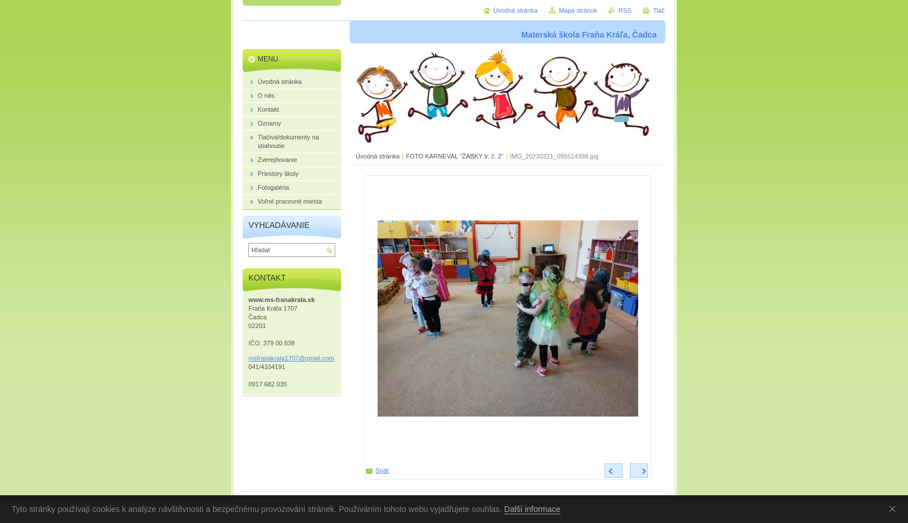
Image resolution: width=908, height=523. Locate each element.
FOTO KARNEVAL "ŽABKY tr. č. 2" (455, 156)
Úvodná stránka (378, 156)
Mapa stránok (578, 10)
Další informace (532, 509)
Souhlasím (894, 508)
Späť (382, 470)
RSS (624, 10)
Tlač (659, 10)
